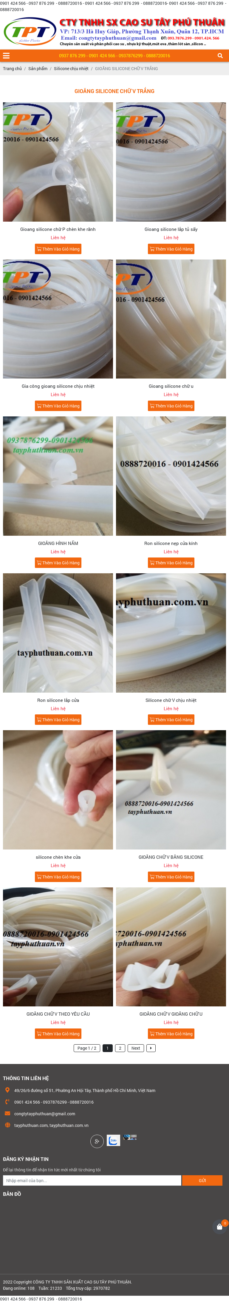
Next (135, 1048)
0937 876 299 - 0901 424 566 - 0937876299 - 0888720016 (114, 55)
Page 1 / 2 (87, 1048)
